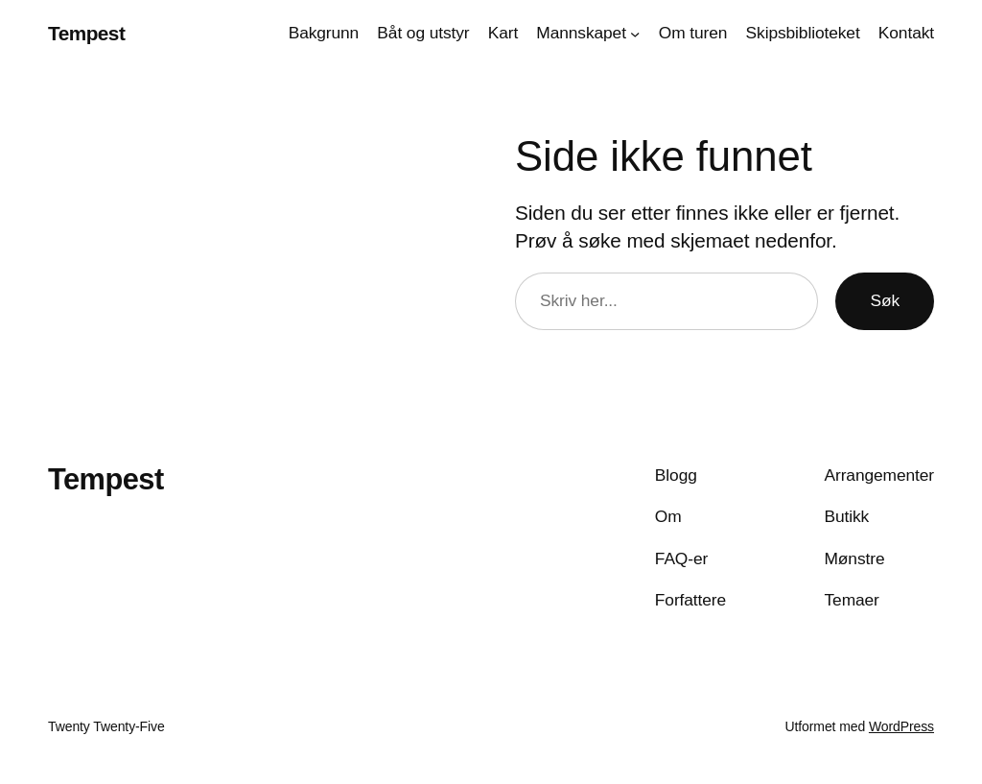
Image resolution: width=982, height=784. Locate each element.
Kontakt (906, 32)
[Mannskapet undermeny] (635, 32)
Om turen (693, 32)
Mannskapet (581, 32)
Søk (885, 300)
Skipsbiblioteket (803, 32)
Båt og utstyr (423, 32)
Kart (503, 32)
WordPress (901, 726)
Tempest (86, 33)
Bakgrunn (324, 32)
